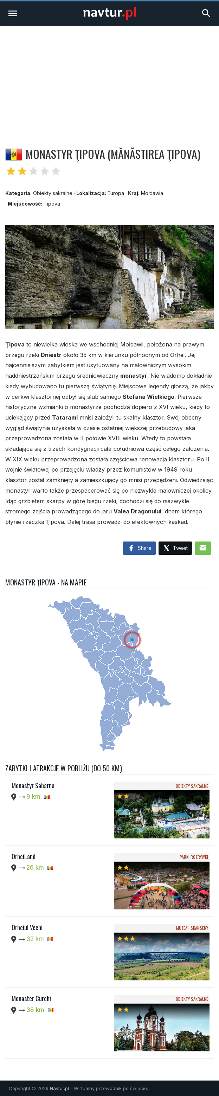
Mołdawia (152, 193)
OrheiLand (24, 856)
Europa (116, 193)
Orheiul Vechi (27, 927)
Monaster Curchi (31, 998)
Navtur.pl (59, 1088)
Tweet (175, 548)
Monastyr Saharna (33, 785)
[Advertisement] (109, 79)
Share (139, 548)
